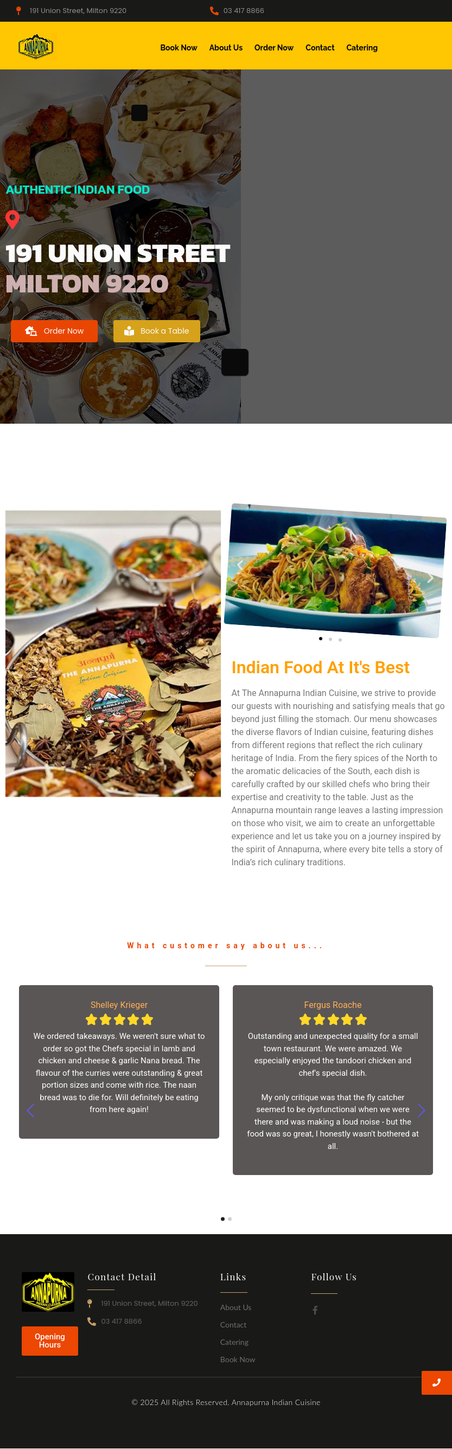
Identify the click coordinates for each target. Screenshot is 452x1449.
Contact (319, 47)
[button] (231, 544)
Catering (362, 47)
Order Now (274, 47)
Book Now (179, 47)
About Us (226, 47)
